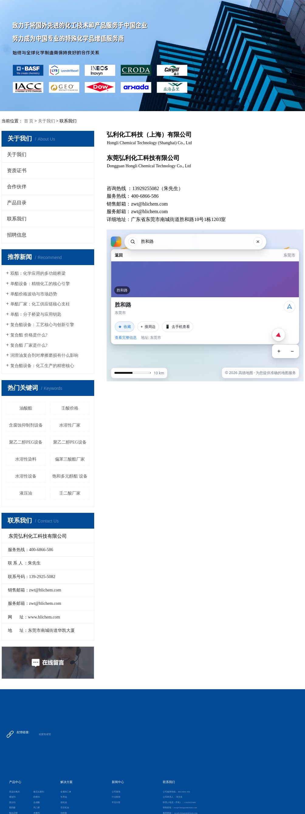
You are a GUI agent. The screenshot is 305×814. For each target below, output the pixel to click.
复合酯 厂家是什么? (28, 345)
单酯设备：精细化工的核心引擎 (40, 283)
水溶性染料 (25, 459)
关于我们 (46, 121)
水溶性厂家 (70, 425)
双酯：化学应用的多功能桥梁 (38, 273)
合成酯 (36, 802)
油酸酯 (25, 408)
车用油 (63, 797)
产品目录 (16, 202)
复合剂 (12, 802)
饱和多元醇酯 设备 (69, 476)
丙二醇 (36, 807)
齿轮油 (63, 802)
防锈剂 (36, 797)
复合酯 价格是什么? (28, 335)
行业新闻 (116, 797)
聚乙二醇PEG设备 (26, 442)
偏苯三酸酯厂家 (70, 459)
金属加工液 (65, 792)
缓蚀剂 (12, 797)
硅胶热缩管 (45, 734)
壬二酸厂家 (70, 493)
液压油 (25, 493)
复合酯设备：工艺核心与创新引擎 (42, 324)
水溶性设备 (25, 476)
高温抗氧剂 (14, 792)
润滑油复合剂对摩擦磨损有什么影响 (44, 355)
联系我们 (16, 218)
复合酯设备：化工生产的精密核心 (42, 365)
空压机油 (64, 807)
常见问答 (116, 802)
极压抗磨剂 (38, 792)
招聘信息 (16, 234)
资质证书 (16, 170)
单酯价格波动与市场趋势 (33, 294)
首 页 (29, 121)
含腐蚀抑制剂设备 (26, 425)
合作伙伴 (16, 186)
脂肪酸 (12, 807)
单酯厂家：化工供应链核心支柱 (40, 304)
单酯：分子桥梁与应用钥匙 (35, 314)
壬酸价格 (69, 408)
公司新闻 (116, 792)
